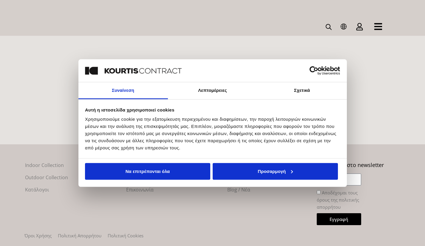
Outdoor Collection (46, 177)
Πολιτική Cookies (125, 236)
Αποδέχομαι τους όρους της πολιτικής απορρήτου (338, 200)
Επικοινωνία (140, 189)
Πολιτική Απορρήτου (79, 236)
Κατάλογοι (37, 189)
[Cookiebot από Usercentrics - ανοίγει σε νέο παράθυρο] (314, 70)
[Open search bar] (329, 26)
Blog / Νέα (238, 189)
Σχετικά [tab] (302, 90)
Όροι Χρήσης (38, 236)
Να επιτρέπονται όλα (148, 171)
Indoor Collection (44, 165)
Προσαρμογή (275, 171)
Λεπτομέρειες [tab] (212, 90)
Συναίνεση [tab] (123, 90)
